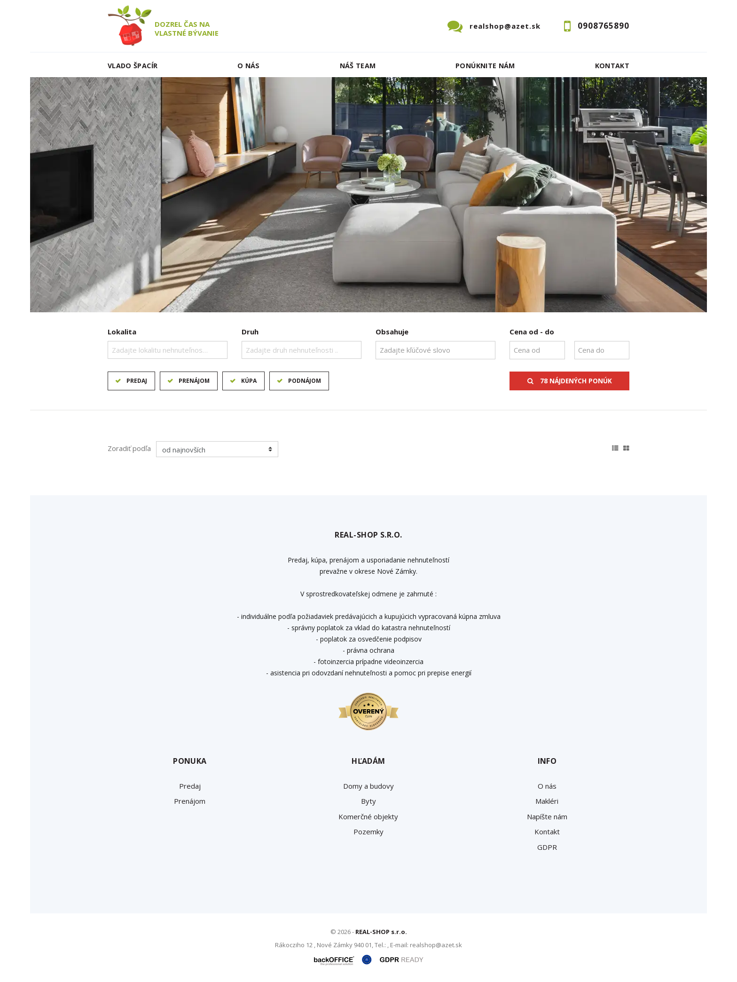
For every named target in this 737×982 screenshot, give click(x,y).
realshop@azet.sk (505, 26)
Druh (250, 331)
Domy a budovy (368, 786)
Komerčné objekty (368, 816)
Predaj (136, 381)
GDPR (547, 847)
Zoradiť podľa (129, 448)
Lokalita (122, 331)
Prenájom (194, 381)
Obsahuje (392, 331)
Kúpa (249, 381)
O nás (248, 65)
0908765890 (603, 25)
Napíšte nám (547, 816)
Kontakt (612, 65)
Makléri (546, 801)
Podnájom (304, 381)
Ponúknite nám (485, 65)
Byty (368, 801)
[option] (368, 194)
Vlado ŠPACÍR (132, 65)
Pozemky (368, 831)
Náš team (358, 65)
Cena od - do (532, 331)
